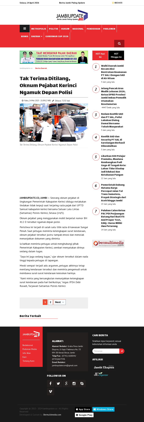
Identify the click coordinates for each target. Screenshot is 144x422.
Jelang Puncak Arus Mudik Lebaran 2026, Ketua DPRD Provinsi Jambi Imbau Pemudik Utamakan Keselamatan (113, 96)
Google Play (84, 414)
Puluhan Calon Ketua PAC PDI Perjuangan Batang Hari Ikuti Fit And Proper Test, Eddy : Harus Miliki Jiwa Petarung (113, 219)
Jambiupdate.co (26, 68)
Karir (25, 357)
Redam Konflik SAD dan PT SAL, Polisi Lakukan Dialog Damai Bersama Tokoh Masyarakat (112, 120)
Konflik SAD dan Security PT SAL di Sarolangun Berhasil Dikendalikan (113, 141)
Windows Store (103, 409)
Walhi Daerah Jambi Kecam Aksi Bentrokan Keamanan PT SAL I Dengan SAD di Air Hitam (114, 72)
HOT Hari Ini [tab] (100, 55)
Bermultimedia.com (52, 414)
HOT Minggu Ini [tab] (116, 55)
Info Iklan (27, 353)
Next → (59, 302)
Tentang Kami (28, 361)
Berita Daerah (41, 68)
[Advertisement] (54, 171)
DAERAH (36, 37)
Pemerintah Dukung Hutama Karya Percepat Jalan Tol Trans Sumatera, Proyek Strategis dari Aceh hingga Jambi (113, 193)
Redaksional (28, 345)
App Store (83, 409)
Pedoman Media (30, 349)
